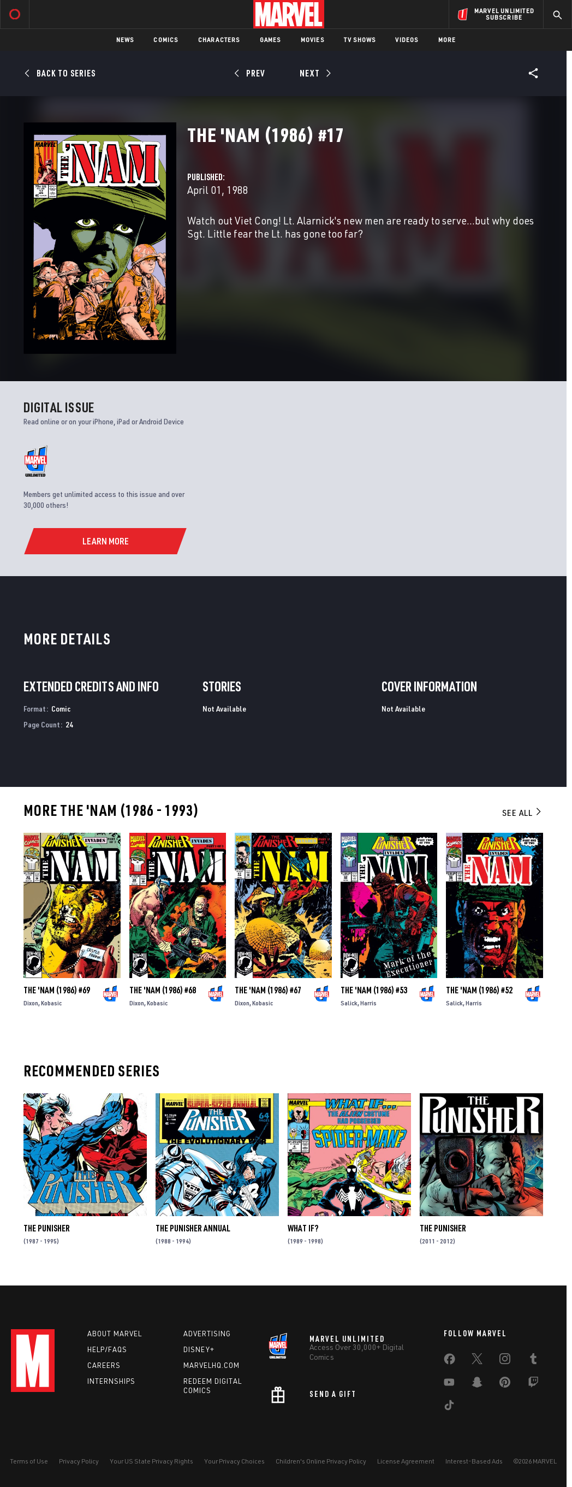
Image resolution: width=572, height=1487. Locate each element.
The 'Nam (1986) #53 (374, 990)
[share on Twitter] (477, 1360)
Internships (111, 1381)
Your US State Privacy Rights (151, 1461)
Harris (368, 1003)
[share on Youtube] (449, 1384)
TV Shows (360, 39)
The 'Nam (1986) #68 (162, 990)
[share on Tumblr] (533, 1360)
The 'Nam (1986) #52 (479, 990)
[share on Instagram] (504, 1360)
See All (522, 812)
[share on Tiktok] (449, 1407)
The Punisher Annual (193, 1228)
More (447, 39)
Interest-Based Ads (474, 1461)
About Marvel (114, 1333)
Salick (349, 1003)
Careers (104, 1365)
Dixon (30, 1003)
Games (270, 39)
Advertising (207, 1333)
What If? (303, 1228)
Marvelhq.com (211, 1365)
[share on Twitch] (533, 1384)
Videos (406, 39)
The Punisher (46, 1228)
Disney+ (198, 1349)
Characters (219, 39)
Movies (312, 39)
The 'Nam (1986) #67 (268, 990)
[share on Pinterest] (504, 1384)
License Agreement (405, 1461)
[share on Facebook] (449, 1361)
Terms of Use (29, 1461)
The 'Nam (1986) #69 (56, 990)
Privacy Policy (79, 1461)
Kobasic (51, 1003)
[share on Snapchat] (477, 1384)
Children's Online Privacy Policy (321, 1461)
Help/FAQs (107, 1349)
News (125, 39)
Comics (165, 39)
